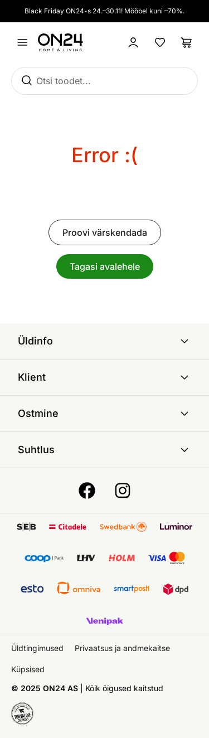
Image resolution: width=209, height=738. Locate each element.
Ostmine (104, 413)
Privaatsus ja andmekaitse (122, 648)
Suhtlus (104, 450)
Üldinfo (104, 341)
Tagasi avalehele (105, 266)
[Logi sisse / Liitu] (133, 42)
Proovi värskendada (104, 232)
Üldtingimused (37, 648)
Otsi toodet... (63, 80)
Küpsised (28, 669)
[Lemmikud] (160, 42)
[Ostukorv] (187, 42)
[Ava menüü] (22, 42)
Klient (104, 377)
